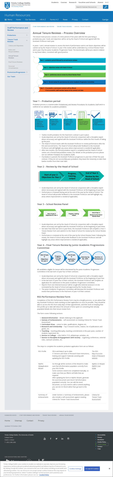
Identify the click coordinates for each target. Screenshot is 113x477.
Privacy (75, 19)
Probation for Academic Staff (63, 155)
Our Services (30, 19)
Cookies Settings (102, 444)
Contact (85, 19)
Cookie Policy (101, 442)
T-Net (99, 449)
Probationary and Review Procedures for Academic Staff (79, 104)
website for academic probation (55, 107)
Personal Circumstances (13, 67)
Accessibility (101, 435)
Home (18, 19)
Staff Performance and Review (17, 28)
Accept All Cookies (92, 471)
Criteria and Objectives (15, 46)
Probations (11, 35)
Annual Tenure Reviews (13, 57)
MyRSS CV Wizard (98, 364)
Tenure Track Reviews (12, 40)
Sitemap (18, 420)
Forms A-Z (54, 19)
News (65, 19)
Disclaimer (100, 439)
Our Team (11, 76)
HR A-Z (43, 19)
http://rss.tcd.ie (97, 354)
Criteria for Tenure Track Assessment (96, 397)
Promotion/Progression (16, 72)
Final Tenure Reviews (15, 62)
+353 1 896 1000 (11, 442)
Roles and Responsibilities (13, 51)
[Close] (109, 471)
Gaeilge (104, 19)
